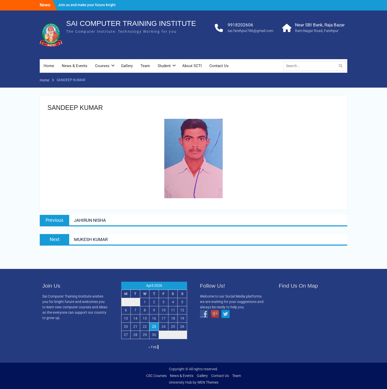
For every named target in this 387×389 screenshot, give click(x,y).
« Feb (152, 347)
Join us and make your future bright (87, 5)
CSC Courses (156, 376)
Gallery (127, 66)
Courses (102, 66)
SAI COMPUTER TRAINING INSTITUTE (131, 23)
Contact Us (219, 66)
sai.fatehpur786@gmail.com (250, 31)
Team (145, 66)
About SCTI (192, 66)
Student (164, 66)
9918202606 (240, 24)
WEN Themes (207, 382)
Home (49, 66)
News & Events (74, 66)
